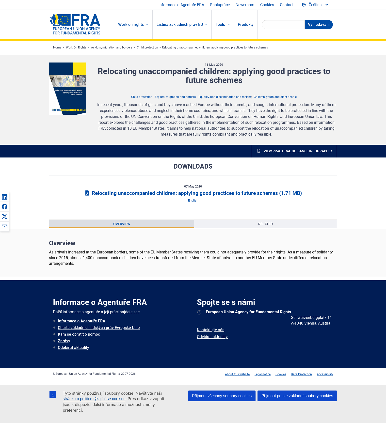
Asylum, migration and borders (111, 47)
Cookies (267, 4)
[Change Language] (315, 4)
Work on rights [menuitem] (131, 24)
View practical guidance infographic (298, 151)
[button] (4, 197)
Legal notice (263, 374)
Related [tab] (265, 224)
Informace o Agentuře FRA (181, 4)
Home (57, 47)
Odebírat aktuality (73, 347)
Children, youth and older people (275, 97)
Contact (286, 4)
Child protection (147, 47)
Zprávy (64, 341)
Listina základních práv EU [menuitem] (180, 24)
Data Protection (301, 374)
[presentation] (121, 224)
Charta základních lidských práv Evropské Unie (99, 327)
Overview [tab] (121, 224)
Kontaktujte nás (210, 330)
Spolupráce (220, 4)
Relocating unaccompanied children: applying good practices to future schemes (215, 47)
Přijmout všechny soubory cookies (222, 396)
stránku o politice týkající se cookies (94, 399)
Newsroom (245, 4)
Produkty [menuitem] (246, 24)
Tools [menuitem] (220, 24)
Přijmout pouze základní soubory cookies (297, 396)
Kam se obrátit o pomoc (79, 334)
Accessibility (325, 374)
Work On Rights (76, 47)
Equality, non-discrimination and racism (224, 97)
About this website (237, 374)
